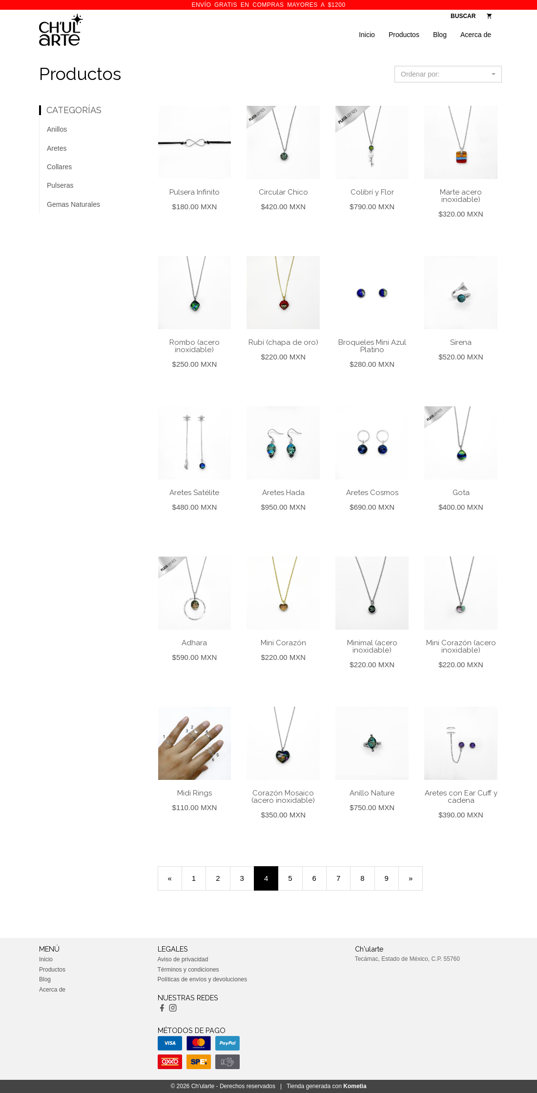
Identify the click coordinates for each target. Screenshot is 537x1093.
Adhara (194, 642)
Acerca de (475, 35)
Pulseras (60, 185)
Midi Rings (194, 793)
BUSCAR (463, 16)
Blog (440, 35)
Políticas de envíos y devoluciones (202, 979)
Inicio (367, 35)
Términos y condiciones (188, 969)
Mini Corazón (283, 642)
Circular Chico (283, 192)
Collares (59, 167)
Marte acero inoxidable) (461, 196)
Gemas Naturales (73, 204)
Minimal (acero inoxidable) (372, 646)
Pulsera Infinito (194, 192)
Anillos (57, 129)
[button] (448, 74)
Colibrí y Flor (372, 192)
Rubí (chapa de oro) (283, 342)
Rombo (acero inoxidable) (194, 346)
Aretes (56, 148)
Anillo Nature (372, 793)
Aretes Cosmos (372, 492)
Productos (404, 35)
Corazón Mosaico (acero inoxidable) (283, 797)
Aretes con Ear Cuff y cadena (461, 797)
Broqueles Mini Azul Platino (372, 346)
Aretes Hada (283, 492)
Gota (461, 492)
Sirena (461, 342)
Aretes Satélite (194, 492)
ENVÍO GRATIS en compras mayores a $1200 (268, 4)
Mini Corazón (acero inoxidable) (461, 646)
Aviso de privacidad (183, 959)
